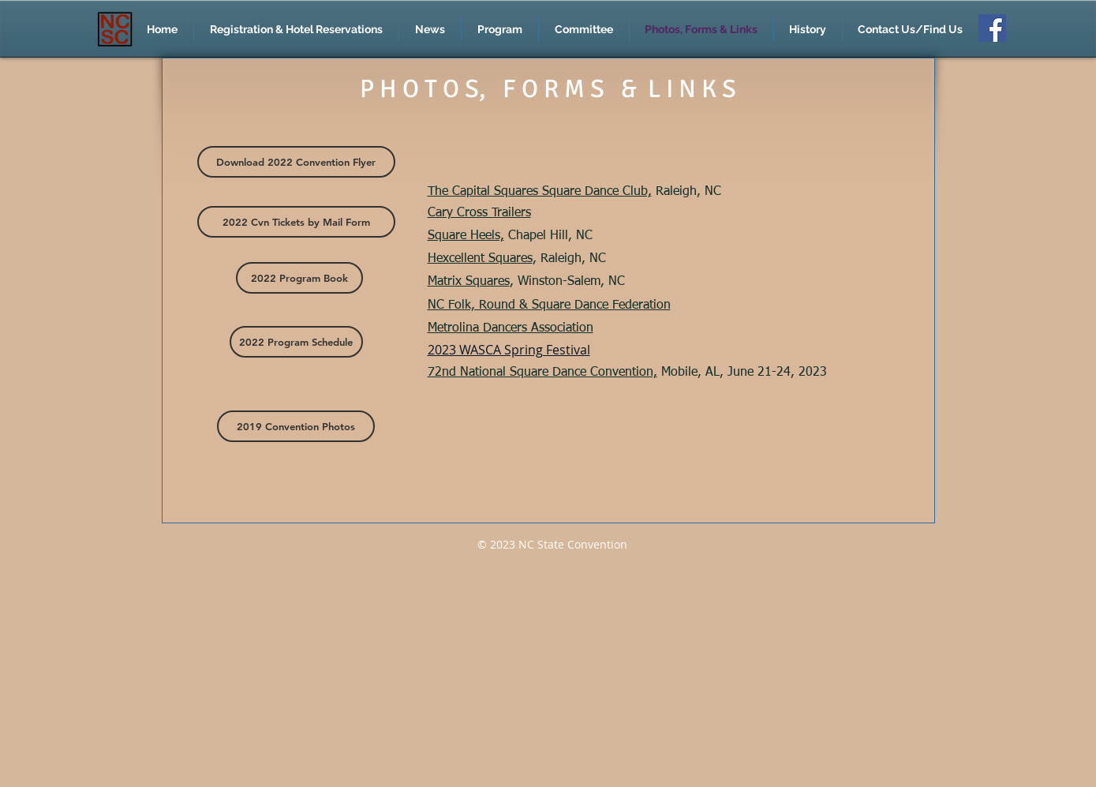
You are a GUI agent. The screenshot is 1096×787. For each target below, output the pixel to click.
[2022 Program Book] (299, 278)
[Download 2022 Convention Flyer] (296, 162)
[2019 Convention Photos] (296, 426)
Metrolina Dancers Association (510, 328)
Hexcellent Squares (480, 259)
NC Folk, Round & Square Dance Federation (549, 305)
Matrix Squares (469, 281)
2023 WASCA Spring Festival (509, 349)
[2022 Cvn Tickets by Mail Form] (296, 222)
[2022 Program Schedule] (296, 342)
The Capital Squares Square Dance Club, (540, 192)
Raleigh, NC (686, 192)
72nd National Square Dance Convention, (542, 372)
